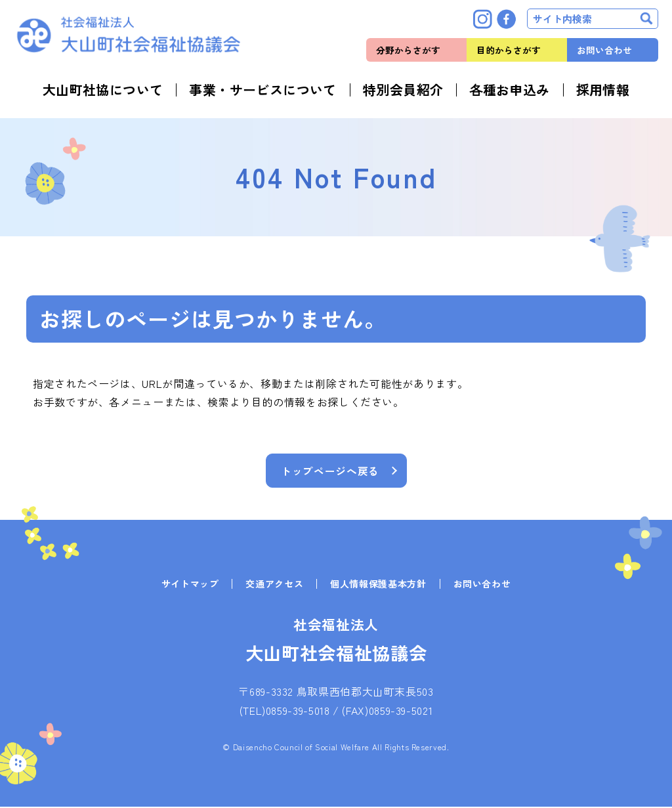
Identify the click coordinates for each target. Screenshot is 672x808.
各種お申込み (509, 90)
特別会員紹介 (403, 90)
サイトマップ (190, 585)
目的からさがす (508, 49)
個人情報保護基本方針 (378, 585)
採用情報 (603, 90)
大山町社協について (103, 90)
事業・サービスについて (262, 90)
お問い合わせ (604, 49)
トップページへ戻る (330, 470)
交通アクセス (274, 585)
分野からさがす (408, 49)
